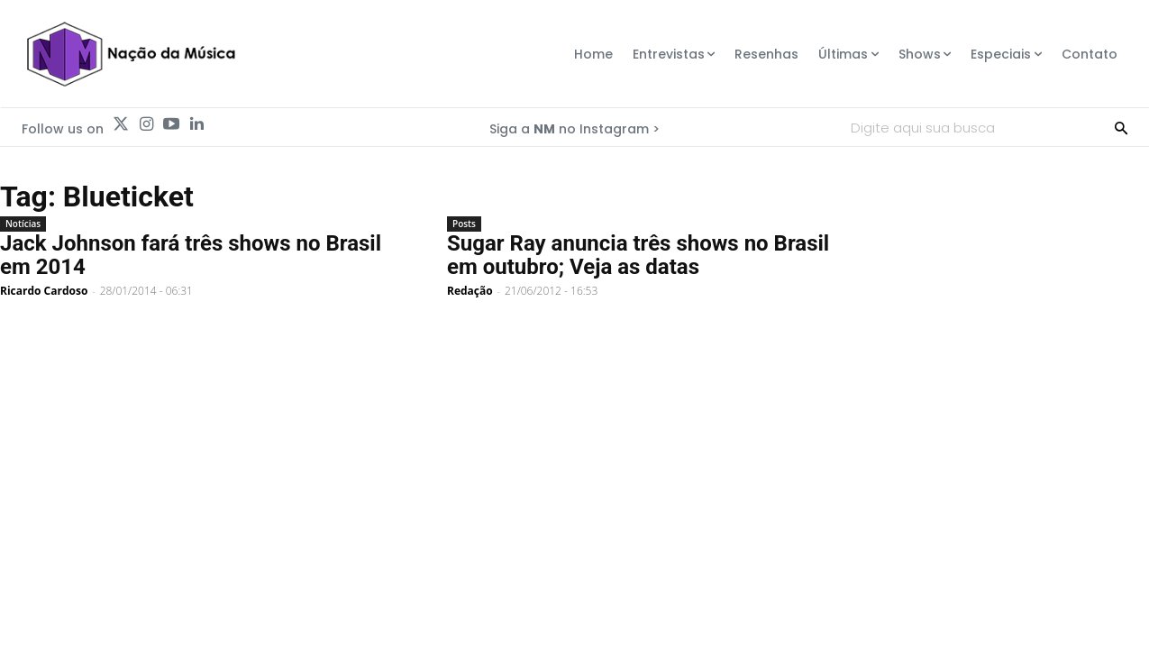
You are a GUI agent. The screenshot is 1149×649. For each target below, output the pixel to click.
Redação (470, 290)
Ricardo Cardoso (43, 290)
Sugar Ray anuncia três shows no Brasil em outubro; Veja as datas (638, 255)
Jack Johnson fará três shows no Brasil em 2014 (190, 255)
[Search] (1121, 127)
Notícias (23, 223)
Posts (464, 223)
